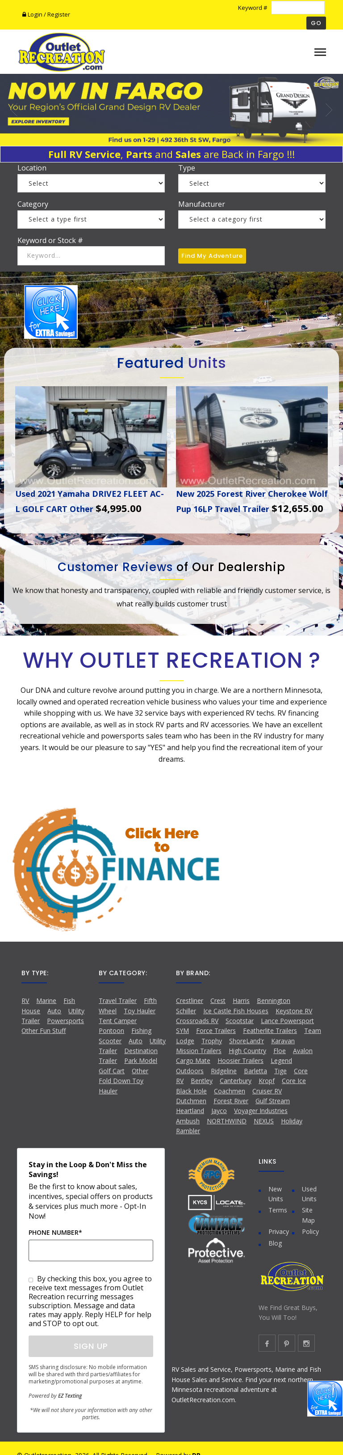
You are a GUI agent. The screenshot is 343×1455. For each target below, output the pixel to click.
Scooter (110, 1041)
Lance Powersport (287, 1020)
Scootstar (240, 1020)
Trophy (211, 1041)
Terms (277, 1210)
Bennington (273, 1000)
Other (140, 1071)
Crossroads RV (197, 1020)
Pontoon (111, 1030)
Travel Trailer (118, 1000)
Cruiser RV (267, 1091)
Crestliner (189, 1000)
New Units (275, 1194)
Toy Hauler (139, 1011)
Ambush (188, 1121)
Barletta (255, 1071)
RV (25, 1000)
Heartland (190, 1110)
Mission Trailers (199, 1050)
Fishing (141, 1030)
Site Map (308, 1215)
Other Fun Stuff (43, 1030)
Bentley (202, 1080)
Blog (275, 1243)
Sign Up (91, 1346)
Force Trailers (216, 1030)
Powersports (65, 1020)
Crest (218, 1000)
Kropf (267, 1080)
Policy (310, 1231)
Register (58, 14)
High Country (247, 1050)
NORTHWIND (227, 1121)
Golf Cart (112, 1071)
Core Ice (294, 1080)
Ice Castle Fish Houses (235, 1011)
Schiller (186, 1011)
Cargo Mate (193, 1060)
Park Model (140, 1060)
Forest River (230, 1101)
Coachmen (229, 1091)
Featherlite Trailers (270, 1030)
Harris (241, 1000)
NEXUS (264, 1121)
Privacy (278, 1231)
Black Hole (191, 1091)
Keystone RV (294, 1011)
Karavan (283, 1041)
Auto (54, 1011)
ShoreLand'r (246, 1041)
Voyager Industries (261, 1110)
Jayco (219, 1110)
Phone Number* (55, 1232)
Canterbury (235, 1080)
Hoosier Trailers (241, 1060)
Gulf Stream (272, 1101)
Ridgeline (224, 1071)
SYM (182, 1030)
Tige (280, 1071)
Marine (46, 1000)
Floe (279, 1050)
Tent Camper (118, 1020)
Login (33, 14)
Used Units (309, 1194)
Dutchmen (191, 1101)
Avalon (303, 1050)
